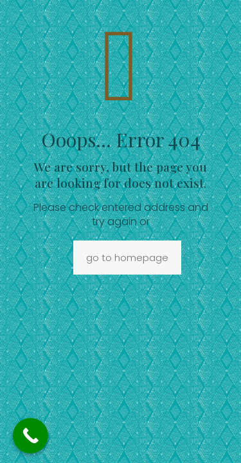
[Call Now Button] (30, 435)
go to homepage (127, 257)
